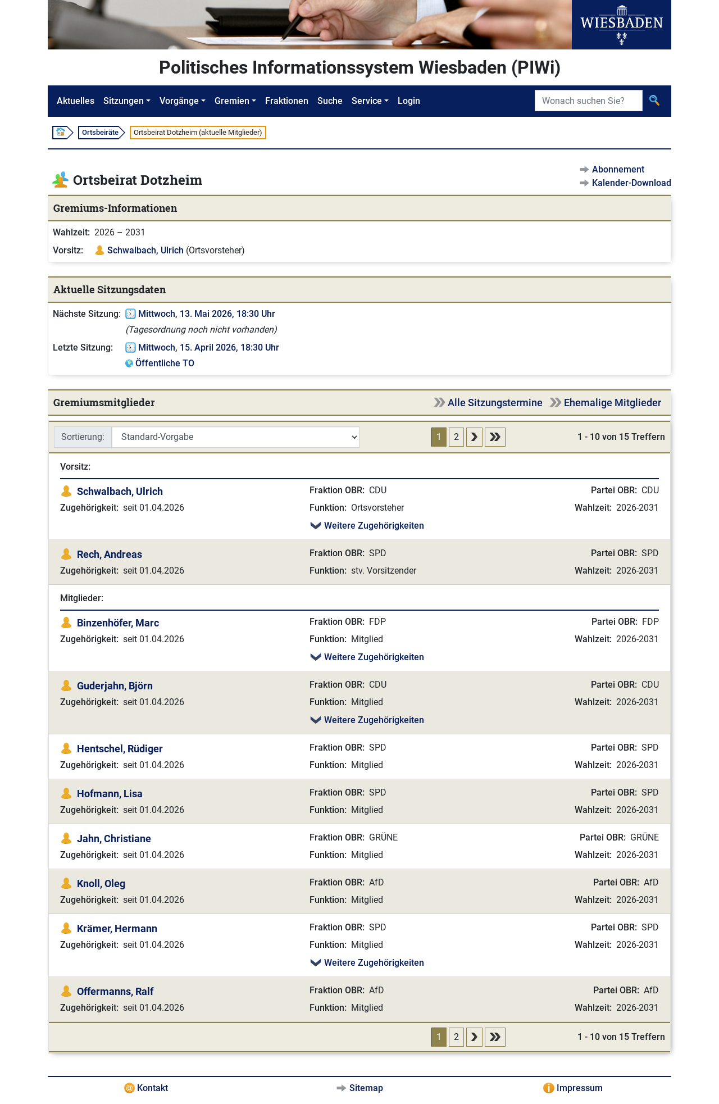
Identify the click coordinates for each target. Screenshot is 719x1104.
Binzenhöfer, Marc (118, 623)
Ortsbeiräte (100, 132)
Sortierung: (82, 436)
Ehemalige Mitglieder (612, 402)
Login (409, 101)
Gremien (232, 101)
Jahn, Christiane (114, 838)
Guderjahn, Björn (115, 686)
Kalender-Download (631, 183)
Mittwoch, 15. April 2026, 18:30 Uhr (208, 347)
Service (367, 101)
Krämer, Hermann (117, 928)
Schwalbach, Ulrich (145, 250)
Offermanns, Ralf (115, 991)
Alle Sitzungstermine (495, 402)
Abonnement (618, 169)
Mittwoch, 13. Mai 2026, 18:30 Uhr (206, 313)
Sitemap (366, 1088)
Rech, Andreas (109, 554)
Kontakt (152, 1088)
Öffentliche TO (164, 363)
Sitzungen (123, 101)
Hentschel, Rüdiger (120, 749)
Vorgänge (179, 101)
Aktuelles (75, 101)
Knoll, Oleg (101, 883)
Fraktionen (286, 101)
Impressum (580, 1088)
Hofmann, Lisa (110, 793)
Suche (330, 101)
